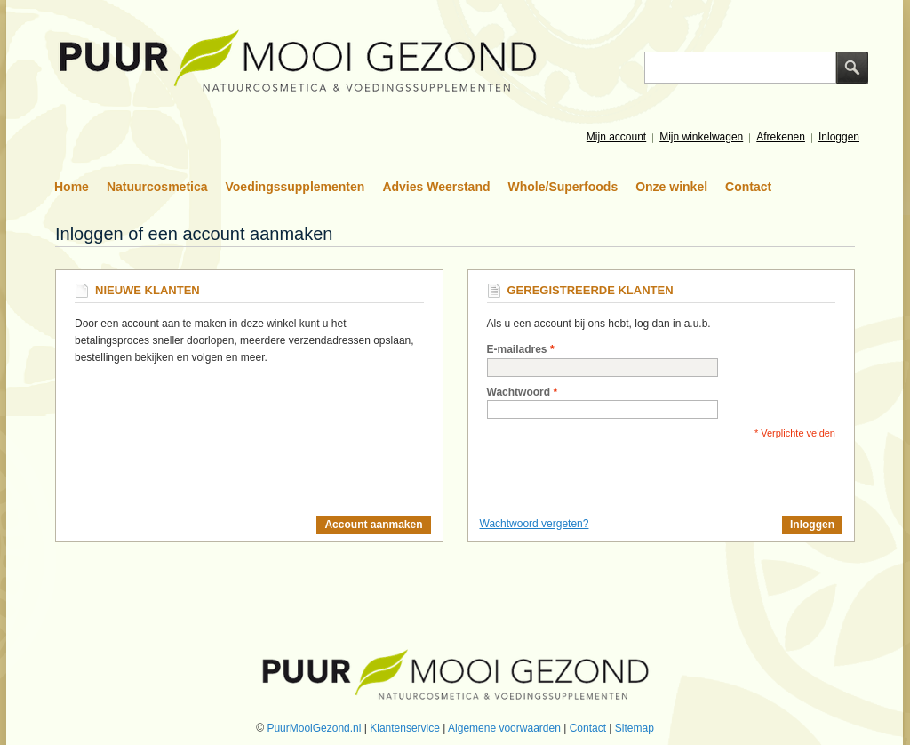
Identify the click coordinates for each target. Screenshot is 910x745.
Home (71, 187)
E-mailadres (517, 349)
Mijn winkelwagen (701, 137)
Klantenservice (405, 728)
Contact (748, 187)
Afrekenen (780, 137)
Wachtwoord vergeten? (534, 523)
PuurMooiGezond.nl (314, 728)
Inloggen (838, 137)
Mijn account (616, 137)
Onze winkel (671, 187)
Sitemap (634, 728)
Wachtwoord (519, 392)
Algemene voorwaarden (504, 728)
